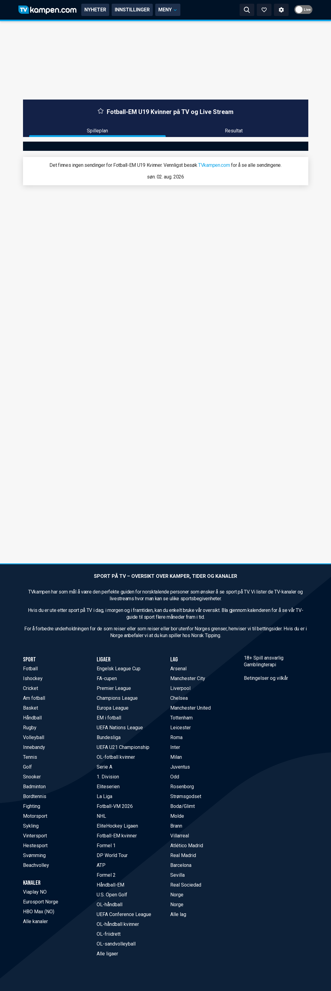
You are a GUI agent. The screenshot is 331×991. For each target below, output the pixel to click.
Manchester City (187, 678)
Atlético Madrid (186, 845)
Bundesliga (109, 737)
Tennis (30, 757)
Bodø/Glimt (182, 806)
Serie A (104, 767)
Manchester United (190, 708)
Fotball (30, 669)
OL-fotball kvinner (116, 757)
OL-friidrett (109, 934)
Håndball (32, 718)
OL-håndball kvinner (118, 924)
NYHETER (95, 10)
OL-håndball (109, 904)
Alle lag (178, 914)
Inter (175, 747)
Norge (176, 895)
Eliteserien (108, 786)
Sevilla (177, 875)
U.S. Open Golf (112, 895)
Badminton (34, 786)
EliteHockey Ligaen (117, 826)
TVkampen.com (214, 165)
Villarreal (179, 836)
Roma (176, 737)
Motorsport (35, 816)
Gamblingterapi (260, 665)
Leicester (180, 728)
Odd (174, 777)
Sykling (31, 826)
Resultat (234, 131)
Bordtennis (34, 796)
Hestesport (35, 845)
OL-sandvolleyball (116, 944)
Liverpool (180, 688)
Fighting (31, 806)
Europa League (113, 708)
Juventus (180, 767)
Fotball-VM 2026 (115, 806)
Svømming (34, 855)
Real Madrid (183, 855)
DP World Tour (112, 855)
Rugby (30, 728)
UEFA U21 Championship (123, 747)
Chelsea (179, 698)
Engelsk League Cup (118, 669)
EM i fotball (109, 718)
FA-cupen (107, 678)
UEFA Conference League (124, 914)
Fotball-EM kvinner (117, 836)
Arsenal (178, 669)
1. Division (108, 777)
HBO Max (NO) (38, 912)
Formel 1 (106, 845)
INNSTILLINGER (132, 10)
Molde (177, 816)
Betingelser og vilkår (266, 678)
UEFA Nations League (120, 728)
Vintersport (35, 836)
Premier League (114, 688)
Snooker (32, 777)
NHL (101, 816)
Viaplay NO (35, 892)
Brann (176, 826)
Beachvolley (36, 865)
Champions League (117, 698)
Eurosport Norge (40, 902)
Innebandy (34, 747)
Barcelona (180, 865)
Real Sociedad (185, 885)
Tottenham (181, 718)
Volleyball (33, 737)
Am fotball (34, 698)
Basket (30, 708)
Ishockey (33, 678)
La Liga (104, 796)
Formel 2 (106, 875)
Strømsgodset (185, 796)
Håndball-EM (110, 885)
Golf (27, 767)
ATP (101, 865)
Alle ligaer (107, 954)
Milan (176, 757)
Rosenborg (182, 786)
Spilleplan (97, 131)
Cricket (30, 688)
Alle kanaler (35, 921)
